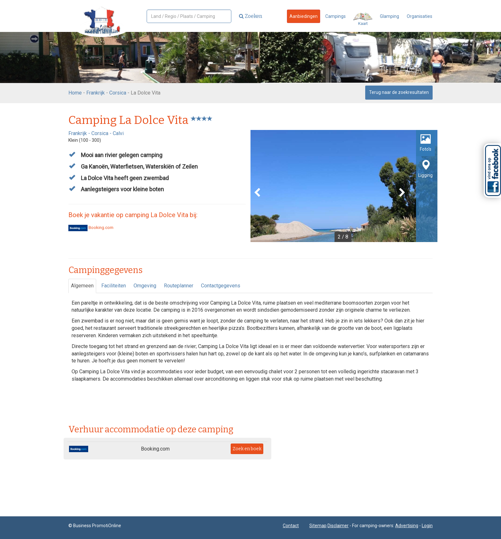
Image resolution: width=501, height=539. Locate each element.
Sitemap (318, 525)
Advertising (406, 525)
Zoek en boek (247, 449)
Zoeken (250, 16)
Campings (335, 16)
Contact (291, 525)
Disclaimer (338, 525)
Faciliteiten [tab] (113, 286)
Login (427, 525)
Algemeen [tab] (82, 286)
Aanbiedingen (303, 16)
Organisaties (419, 16)
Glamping (389, 16)
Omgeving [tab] (145, 286)
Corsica (117, 93)
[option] (343, 186)
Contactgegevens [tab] (220, 286)
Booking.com (90, 227)
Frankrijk (95, 93)
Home (75, 93)
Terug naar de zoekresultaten (399, 92)
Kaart (363, 19)
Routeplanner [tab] (178, 286)
